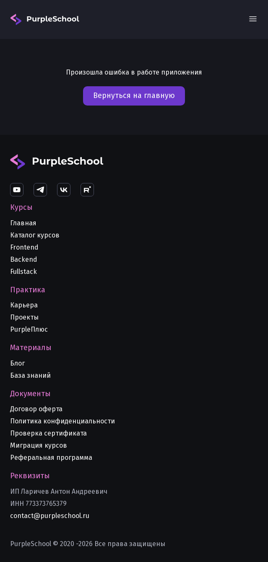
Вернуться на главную (134, 95)
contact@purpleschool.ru (49, 516)
